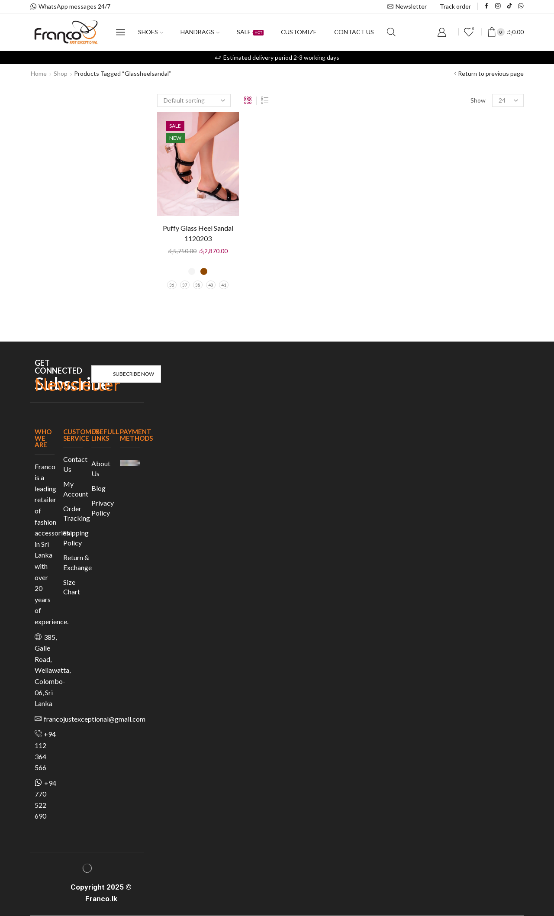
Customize (299, 31)
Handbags (199, 31)
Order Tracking (76, 513)
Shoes (150, 31)
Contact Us (75, 464)
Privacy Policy (102, 508)
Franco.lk (101, 898)
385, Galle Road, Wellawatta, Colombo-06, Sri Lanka (53, 670)
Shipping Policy (76, 538)
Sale (250, 31)
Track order (455, 6)
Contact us (354, 31)
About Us (100, 468)
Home (39, 73)
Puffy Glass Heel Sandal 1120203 (198, 233)
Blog (98, 488)
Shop (61, 73)
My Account (75, 489)
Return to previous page (491, 73)
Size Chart (71, 587)
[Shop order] (194, 100)
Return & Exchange (77, 562)
